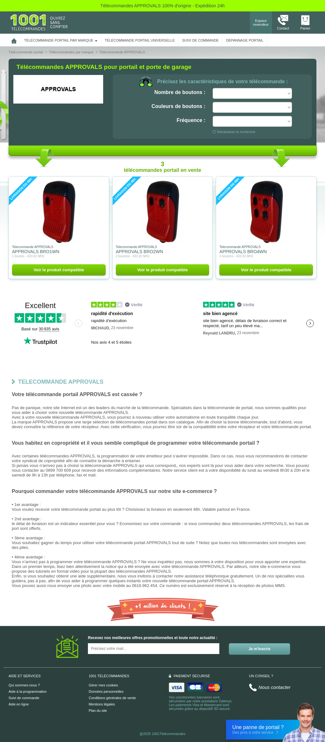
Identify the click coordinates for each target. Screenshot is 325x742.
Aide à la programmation (28, 691)
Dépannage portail (244, 40)
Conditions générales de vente (112, 698)
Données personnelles (106, 691)
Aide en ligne (19, 704)
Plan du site (98, 710)
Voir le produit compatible (59, 269)
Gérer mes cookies (103, 685)
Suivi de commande (24, 698)
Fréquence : (190, 120)
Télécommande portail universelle (140, 40)
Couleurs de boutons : (178, 106)
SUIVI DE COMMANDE (200, 40)
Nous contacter (275, 687)
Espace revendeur (261, 22)
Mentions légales (102, 704)
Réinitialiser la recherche (233, 132)
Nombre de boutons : (179, 92)
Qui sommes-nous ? (24, 685)
